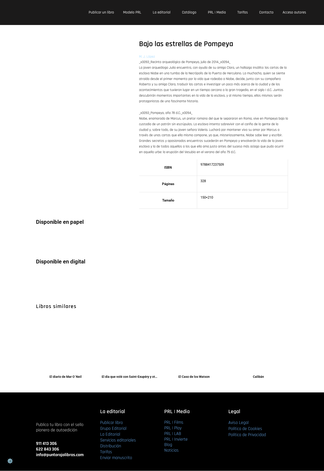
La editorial (163, 12)
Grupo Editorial (113, 429)
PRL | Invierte (176, 439)
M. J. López (147, 56)
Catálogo (190, 12)
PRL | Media (218, 12)
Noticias (171, 450)
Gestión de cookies (9, 461)
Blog (168, 445)
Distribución (110, 446)
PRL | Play (173, 428)
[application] (143, 12)
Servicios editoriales (118, 440)
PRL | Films (173, 423)
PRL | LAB (172, 434)
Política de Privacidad (247, 435)
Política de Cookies (245, 429)
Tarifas (243, 12)
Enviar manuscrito (116, 458)
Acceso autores (294, 12)
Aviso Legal (238, 423)
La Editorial (110, 434)
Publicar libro (111, 423)
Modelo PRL (133, 12)
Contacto (266, 12)
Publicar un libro (101, 12)
